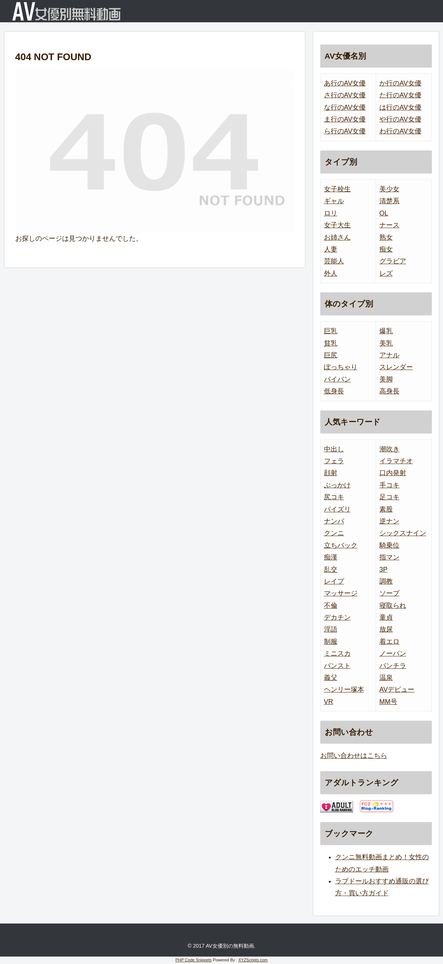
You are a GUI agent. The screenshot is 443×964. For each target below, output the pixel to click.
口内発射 (392, 473)
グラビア (392, 261)
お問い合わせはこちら (353, 755)
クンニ (334, 533)
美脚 (386, 379)
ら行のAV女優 (345, 131)
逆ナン (389, 521)
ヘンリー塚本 (344, 689)
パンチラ (392, 665)
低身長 (334, 391)
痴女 (386, 249)
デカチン (337, 617)
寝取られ (392, 605)
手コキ (389, 485)
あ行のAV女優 (345, 83)
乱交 (330, 569)
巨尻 (330, 355)
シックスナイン (402, 533)
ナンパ (334, 521)
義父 (330, 677)
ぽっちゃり (340, 367)
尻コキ (334, 497)
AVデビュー (397, 689)
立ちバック (340, 545)
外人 (330, 273)
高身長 (389, 391)
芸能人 (334, 261)
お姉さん (337, 237)
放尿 (386, 629)
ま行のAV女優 (345, 119)
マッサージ (340, 593)
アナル (389, 355)
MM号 (388, 701)
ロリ (330, 213)
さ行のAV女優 (345, 95)
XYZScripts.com (253, 960)
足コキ (389, 497)
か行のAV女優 (400, 83)
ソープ (389, 593)
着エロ (389, 641)
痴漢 (330, 557)
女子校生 (337, 189)
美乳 (386, 343)
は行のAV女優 (400, 107)
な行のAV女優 (345, 107)
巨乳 (330, 331)
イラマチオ (396, 461)
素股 (386, 509)
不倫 (330, 605)
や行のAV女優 (400, 119)
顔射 (330, 473)
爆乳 (386, 331)
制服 (330, 641)
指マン (389, 557)
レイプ (334, 581)
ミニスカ (337, 653)
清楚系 (389, 201)
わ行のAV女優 (400, 131)
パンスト (337, 665)
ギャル (334, 201)
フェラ (334, 461)
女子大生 (337, 225)
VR (328, 701)
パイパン (337, 379)
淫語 (330, 629)
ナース (389, 225)
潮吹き (389, 449)
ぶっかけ (337, 485)
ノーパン (392, 653)
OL (383, 213)
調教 (386, 581)
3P (383, 569)
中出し (334, 449)
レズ (386, 273)
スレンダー (396, 367)
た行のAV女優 (400, 95)
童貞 (386, 617)
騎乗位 (389, 545)
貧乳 (330, 343)
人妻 (330, 249)
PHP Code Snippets (193, 960)
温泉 (386, 677)
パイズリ (337, 509)
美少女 (389, 189)
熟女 (386, 237)
